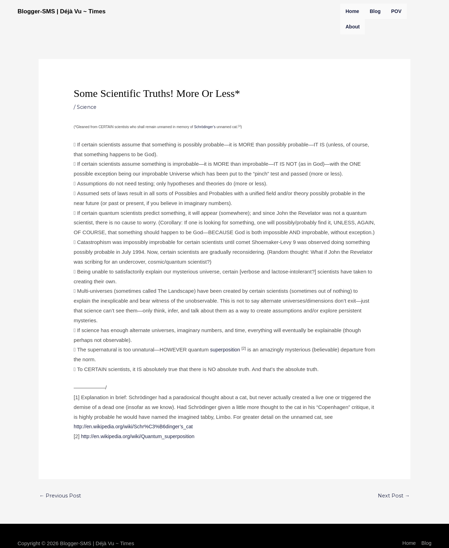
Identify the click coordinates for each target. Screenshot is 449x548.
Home (352, 11)
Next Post (393, 496)
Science (87, 107)
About (353, 26)
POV (396, 11)
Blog (375, 11)
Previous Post (60, 496)
